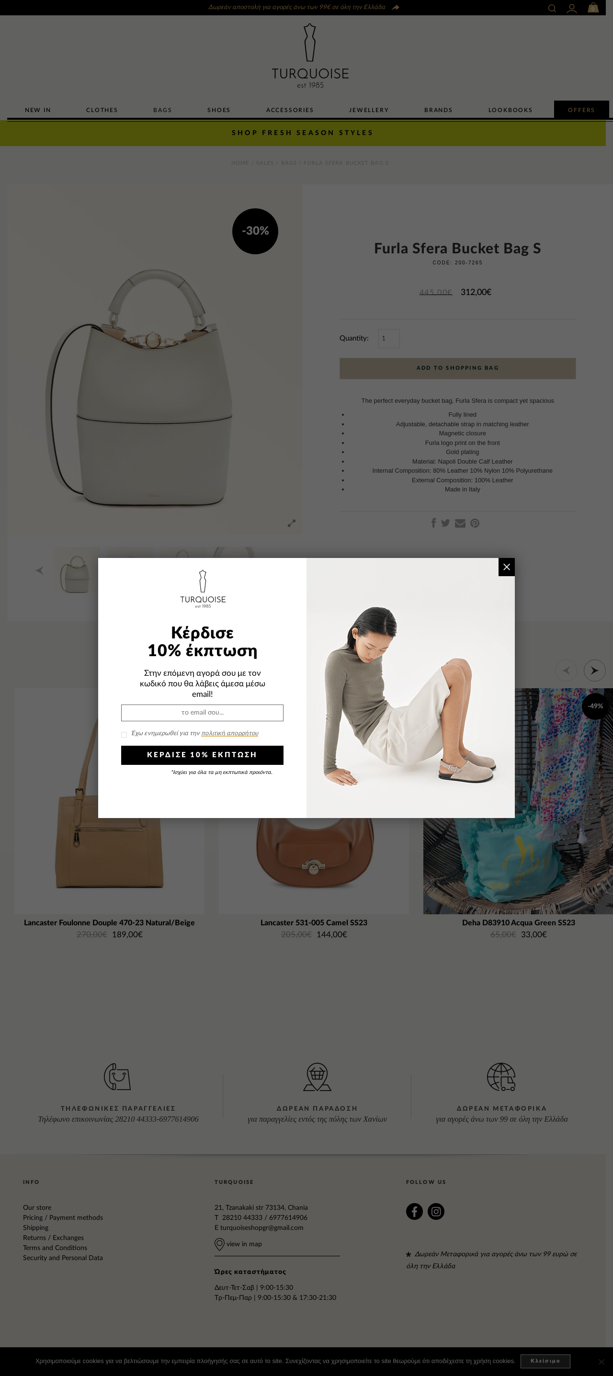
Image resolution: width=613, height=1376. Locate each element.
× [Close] (506, 567)
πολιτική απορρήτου (229, 733)
